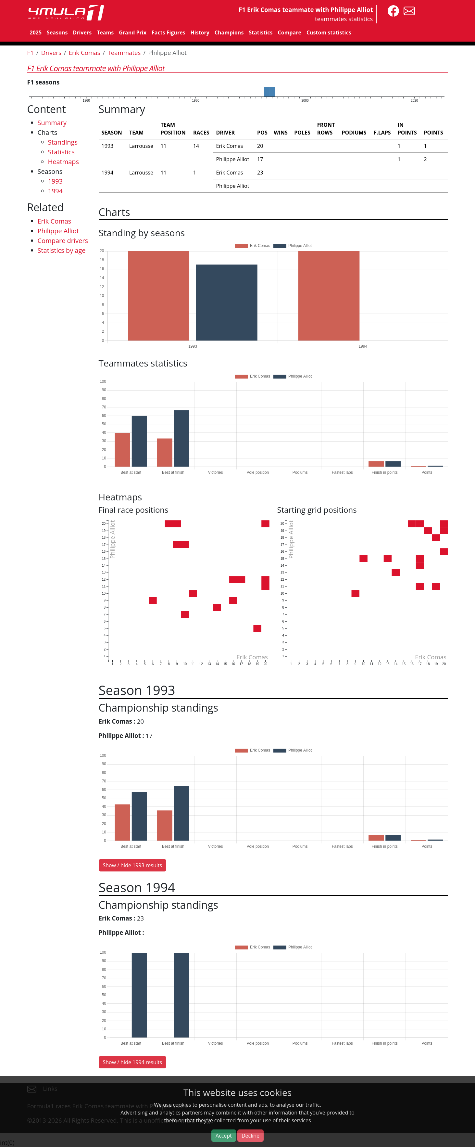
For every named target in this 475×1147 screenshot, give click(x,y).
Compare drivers (63, 240)
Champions (229, 32)
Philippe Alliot (58, 230)
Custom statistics (328, 32)
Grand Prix (132, 32)
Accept (224, 1135)
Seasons (57, 32)
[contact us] (407, 10)
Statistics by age (62, 250)
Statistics (260, 32)
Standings (63, 142)
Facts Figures (168, 32)
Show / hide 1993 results (132, 865)
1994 (55, 191)
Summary (52, 122)
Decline (250, 1135)
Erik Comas (84, 52)
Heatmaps (63, 161)
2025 (36, 32)
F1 (30, 52)
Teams (105, 32)
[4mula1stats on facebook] (391, 10)
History (200, 32)
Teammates (124, 52)
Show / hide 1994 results (132, 1062)
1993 (55, 181)
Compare (289, 32)
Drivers (82, 32)
